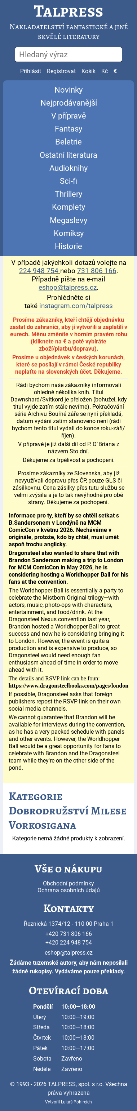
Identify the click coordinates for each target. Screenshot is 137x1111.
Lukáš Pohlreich (76, 1102)
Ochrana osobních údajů (68, 890)
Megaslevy (68, 220)
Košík (88, 71)
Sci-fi (68, 181)
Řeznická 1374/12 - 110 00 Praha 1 (69, 923)
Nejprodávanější (68, 102)
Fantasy (68, 128)
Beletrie (68, 141)
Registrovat (61, 71)
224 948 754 (38, 271)
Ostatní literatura (68, 155)
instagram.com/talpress (76, 306)
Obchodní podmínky (68, 883)
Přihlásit (30, 71)
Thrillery (68, 194)
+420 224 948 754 (68, 942)
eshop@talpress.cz (69, 952)
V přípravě (68, 115)
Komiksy (69, 233)
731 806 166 (96, 271)
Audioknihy (68, 168)
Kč (104, 71)
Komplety (68, 207)
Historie (68, 246)
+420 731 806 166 (68, 933)
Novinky (68, 89)
